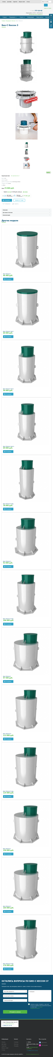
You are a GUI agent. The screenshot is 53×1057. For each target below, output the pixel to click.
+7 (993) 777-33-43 (7, 1025)
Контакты (48, 17)
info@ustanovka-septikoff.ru (36, 14)
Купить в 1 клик (19, 200)
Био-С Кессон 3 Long (8, 618)
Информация (30, 17)
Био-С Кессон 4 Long (8, 791)
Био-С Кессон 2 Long (8, 503)
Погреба (16, 1046)
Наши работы (39, 17)
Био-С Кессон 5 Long (8, 963)
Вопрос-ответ (22, 1)
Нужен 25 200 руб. (13, 192)
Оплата (4, 1)
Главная (5, 17)
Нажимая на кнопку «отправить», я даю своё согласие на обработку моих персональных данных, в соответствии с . (40, 1006)
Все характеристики (15, 175)
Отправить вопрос (15, 1012)
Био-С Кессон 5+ (7, 906)
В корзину (7, 200)
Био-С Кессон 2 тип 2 (8, 388)
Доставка (9, 1)
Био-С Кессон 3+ (7, 561)
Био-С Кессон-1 (7, 273)
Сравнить (16, 203)
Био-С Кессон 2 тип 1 (8, 331)
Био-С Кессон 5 (7, 848)
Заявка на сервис (47, 8)
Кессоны (16, 1044)
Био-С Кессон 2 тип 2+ (8, 446)
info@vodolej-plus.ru (9, 1023)
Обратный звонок (46, 5)
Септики (16, 1042)
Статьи (28, 1)
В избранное (7, 203)
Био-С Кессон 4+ (7, 733)
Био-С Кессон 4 (7, 676)
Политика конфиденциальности (32, 1054)
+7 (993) (36, 10)
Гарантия (15, 1)
